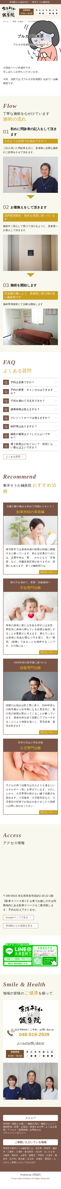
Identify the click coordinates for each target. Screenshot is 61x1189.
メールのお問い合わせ (30, 1043)
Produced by (30, 1175)
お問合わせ (35, 1129)
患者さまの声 (37, 1126)
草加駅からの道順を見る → (21, 925)
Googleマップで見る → (18, 917)
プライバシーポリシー (14, 1133)
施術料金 (7, 1126)
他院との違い (19, 1123)
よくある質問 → (14, 456)
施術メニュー (48, 1123)
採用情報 (23, 1129)
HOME (6, 1123)
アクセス (11, 1129)
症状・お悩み (21, 1126)
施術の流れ (33, 1123)
